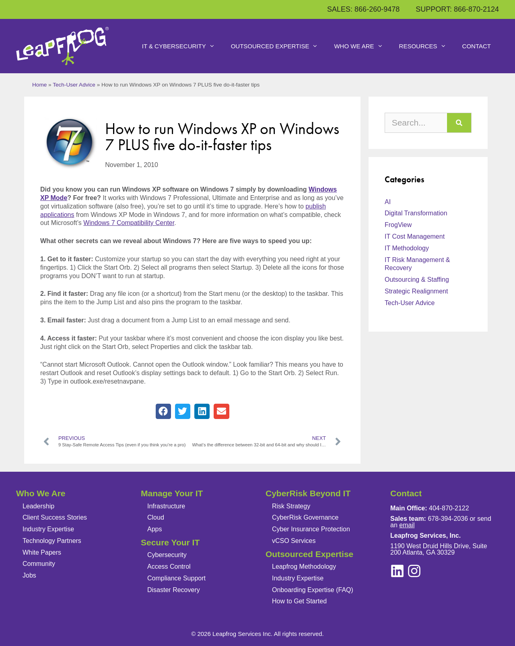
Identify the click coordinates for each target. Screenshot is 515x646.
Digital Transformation (416, 213)
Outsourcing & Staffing (417, 279)
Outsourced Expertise (278, 46)
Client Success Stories (55, 517)
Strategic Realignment (416, 291)
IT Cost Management (415, 236)
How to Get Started (299, 601)
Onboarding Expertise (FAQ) (312, 589)
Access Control (169, 566)
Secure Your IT (170, 542)
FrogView (398, 224)
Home (39, 85)
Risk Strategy (291, 505)
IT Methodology (407, 248)
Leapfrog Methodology (304, 566)
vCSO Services (293, 540)
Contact (476, 46)
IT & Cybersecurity (182, 46)
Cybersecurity (167, 554)
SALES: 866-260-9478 (363, 9)
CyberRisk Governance (305, 517)
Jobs (29, 575)
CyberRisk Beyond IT (308, 493)
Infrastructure (166, 505)
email (406, 524)
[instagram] (397, 570)
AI (388, 201)
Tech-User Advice (74, 85)
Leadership (38, 505)
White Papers (42, 552)
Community (39, 563)
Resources (426, 46)
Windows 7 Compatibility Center (128, 222)
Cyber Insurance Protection (311, 529)
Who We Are (362, 46)
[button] (163, 411)
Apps (154, 529)
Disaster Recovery (173, 589)
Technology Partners (52, 540)
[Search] (459, 122)
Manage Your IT (172, 493)
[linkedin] (414, 570)
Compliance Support (176, 578)
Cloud (155, 517)
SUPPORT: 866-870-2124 (457, 9)
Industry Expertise (48, 529)
